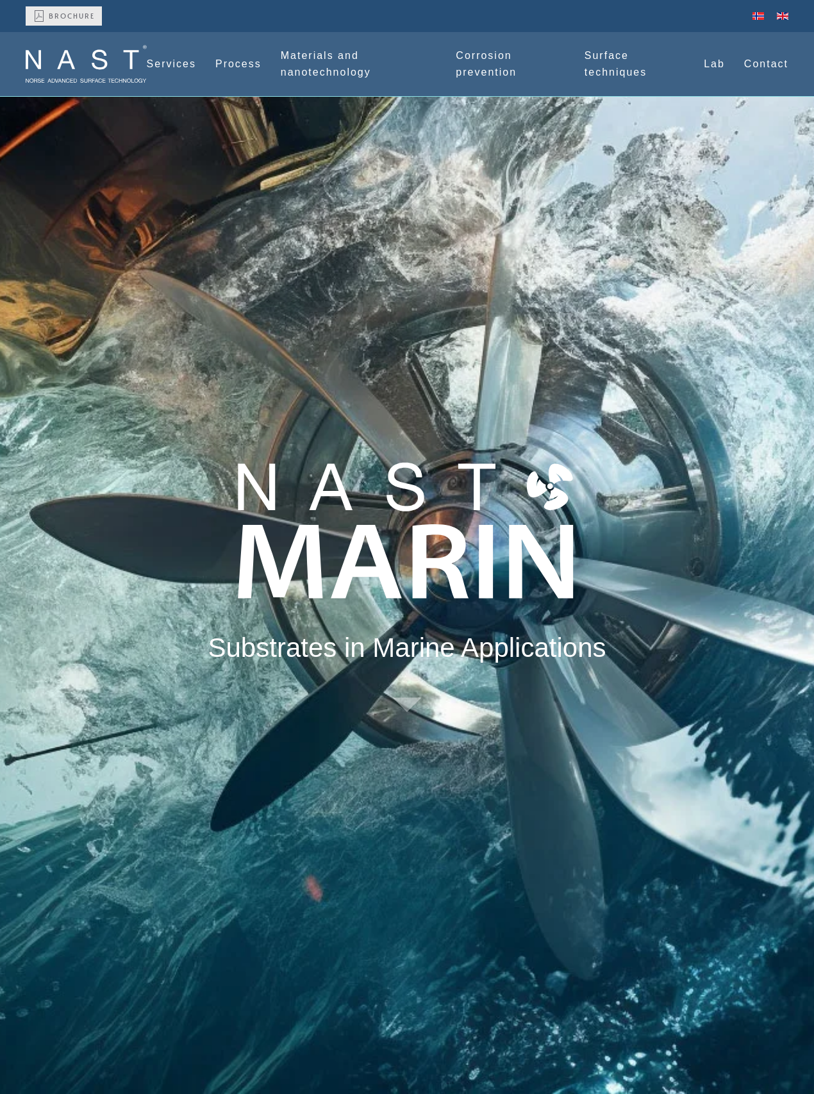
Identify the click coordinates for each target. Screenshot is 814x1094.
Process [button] (238, 63)
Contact (766, 63)
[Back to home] (86, 64)
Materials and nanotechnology (326, 64)
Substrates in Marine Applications (407, 648)
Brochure (64, 16)
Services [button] (171, 63)
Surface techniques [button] (616, 64)
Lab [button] (714, 63)
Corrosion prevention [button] (486, 64)
